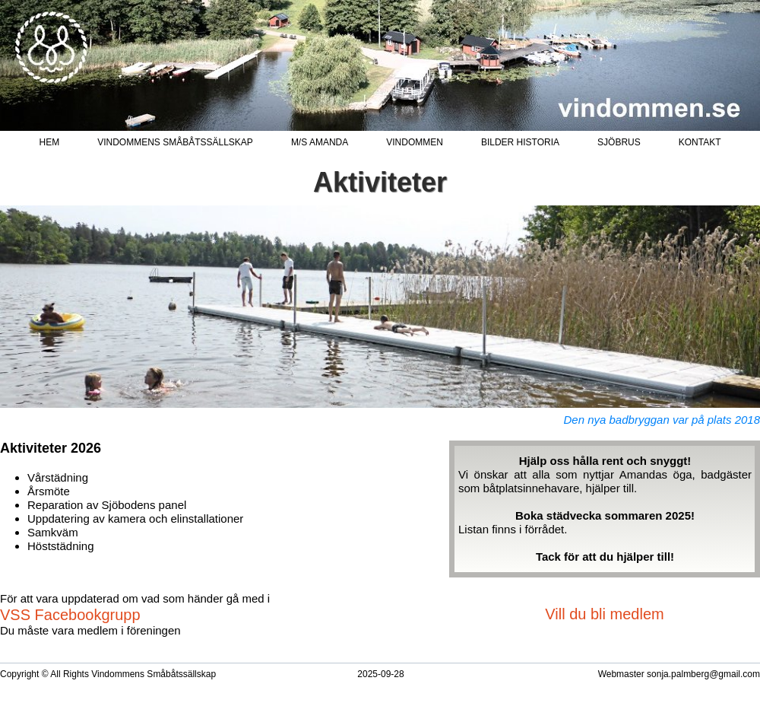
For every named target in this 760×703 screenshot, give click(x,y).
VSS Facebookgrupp (70, 614)
